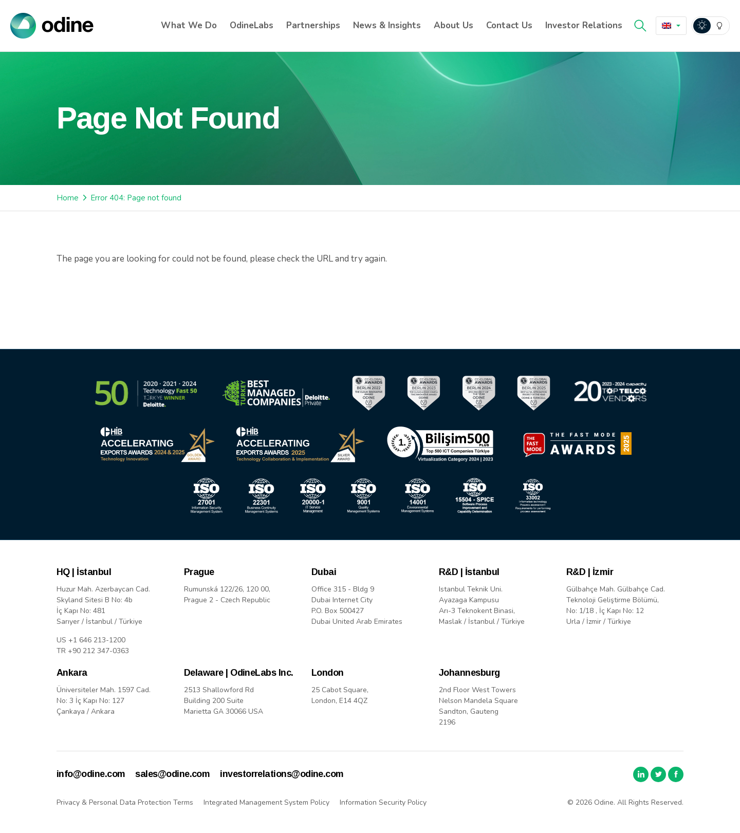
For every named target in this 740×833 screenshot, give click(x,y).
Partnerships (313, 25)
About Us (453, 25)
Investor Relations (583, 25)
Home (68, 198)
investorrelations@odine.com (281, 774)
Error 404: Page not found (135, 198)
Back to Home (102, 294)
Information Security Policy (383, 802)
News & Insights (387, 25)
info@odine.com (91, 774)
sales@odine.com (172, 774)
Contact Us (509, 25)
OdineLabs (251, 25)
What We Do (189, 25)
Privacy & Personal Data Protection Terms (125, 802)
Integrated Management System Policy (266, 802)
